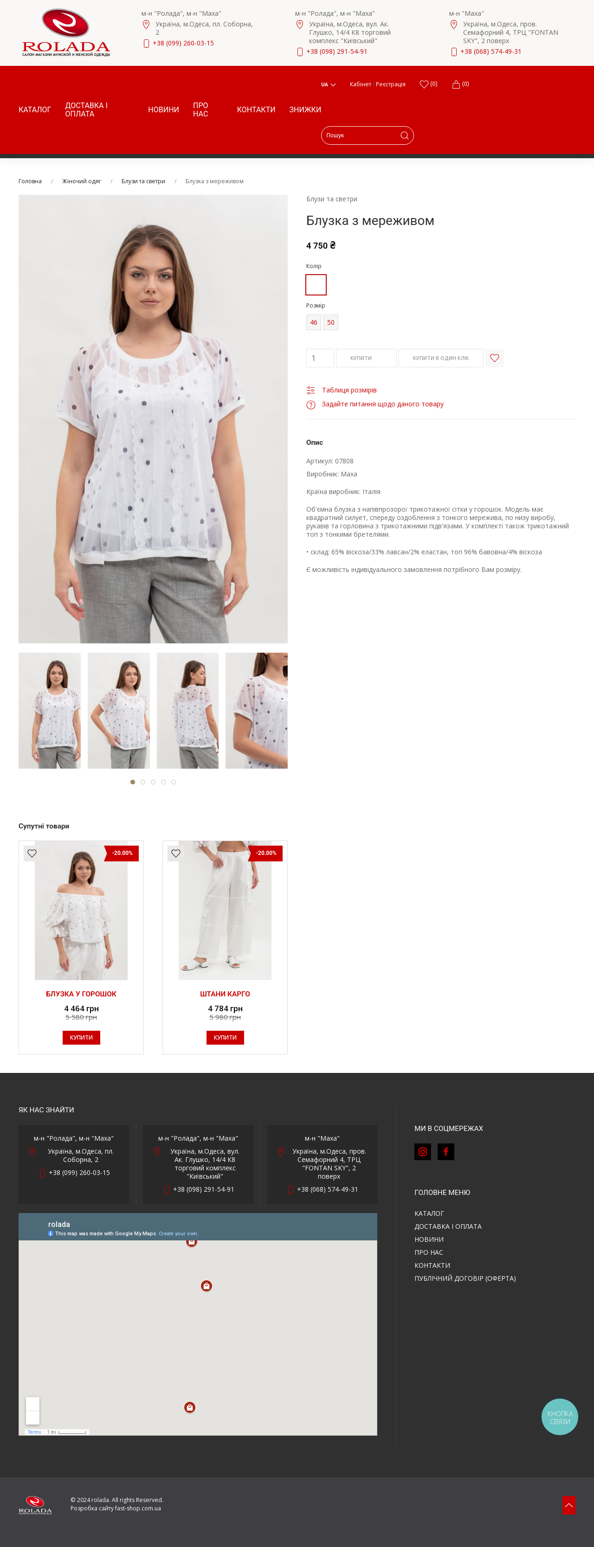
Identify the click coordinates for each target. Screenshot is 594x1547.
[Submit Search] (404, 135)
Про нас (200, 109)
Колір (314, 266)
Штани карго (225, 994)
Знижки (306, 109)
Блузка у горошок (81, 994)
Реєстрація (391, 84)
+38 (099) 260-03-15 (183, 43)
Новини (163, 109)
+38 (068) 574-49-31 (491, 51)
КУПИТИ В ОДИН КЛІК (441, 357)
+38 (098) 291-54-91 (337, 51)
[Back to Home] (66, 32)
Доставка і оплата (86, 109)
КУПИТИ (366, 358)
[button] (568, 1505)
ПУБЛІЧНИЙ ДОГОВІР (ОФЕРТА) (465, 1278)
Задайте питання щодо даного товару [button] (375, 403)
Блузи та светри (143, 181)
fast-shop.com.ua (138, 1508)
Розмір (315, 305)
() (428, 84)
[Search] (367, 135)
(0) (460, 84)
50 (331, 322)
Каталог (35, 109)
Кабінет (360, 84)
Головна (30, 181)
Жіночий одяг (81, 181)
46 (313, 322)
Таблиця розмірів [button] (341, 389)
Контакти (256, 109)
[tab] (50, 711)
